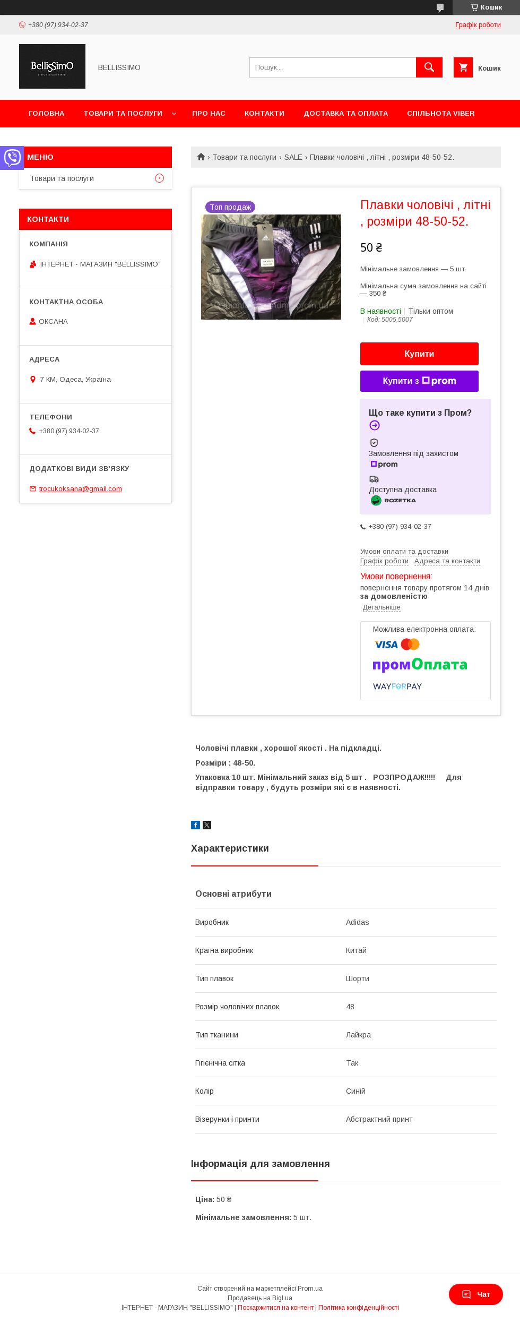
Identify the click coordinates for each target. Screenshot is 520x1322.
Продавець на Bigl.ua (260, 1298)
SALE (293, 157)
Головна (46, 113)
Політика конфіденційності (358, 1307)
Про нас (209, 113)
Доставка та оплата (346, 113)
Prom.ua (310, 1288)
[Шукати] (429, 67)
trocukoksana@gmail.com (80, 489)
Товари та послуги (122, 113)
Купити (420, 353)
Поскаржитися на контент (276, 1307)
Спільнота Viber (441, 113)
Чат (476, 1294)
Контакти (264, 113)
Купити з (419, 381)
